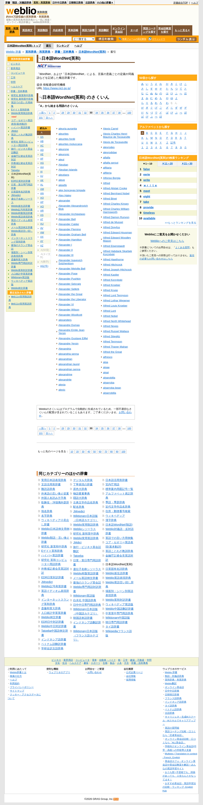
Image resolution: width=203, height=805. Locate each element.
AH (42, 167)
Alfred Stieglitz (111, 336)
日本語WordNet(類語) (118, 524)
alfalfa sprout (110, 162)
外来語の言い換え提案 (55, 493)
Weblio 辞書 (13, 51)
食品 (112, 663)
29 (68, 112)
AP (41, 202)
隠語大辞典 (80, 497)
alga (105, 362)
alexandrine (65, 374)
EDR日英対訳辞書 (52, 577)
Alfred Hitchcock (112, 264)
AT (41, 219)
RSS (116, 799)
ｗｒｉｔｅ (150, 185)
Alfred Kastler (111, 274)
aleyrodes (109, 147)
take (146, 201)
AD (42, 150)
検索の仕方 (16, 676)
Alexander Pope (68, 273)
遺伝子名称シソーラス (87, 569)
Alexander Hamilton (70, 239)
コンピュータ (18, 73)
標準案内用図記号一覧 (119, 489)
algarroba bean (112, 387)
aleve (61, 179)
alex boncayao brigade (71, 190)
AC (42, 145)
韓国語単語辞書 (83, 617)
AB (41, 141)
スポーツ (95, 663)
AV (41, 228)
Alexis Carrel (110, 128)
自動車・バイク (107, 660)
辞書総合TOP (180, 2)
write (146, 180)
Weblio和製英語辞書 (86, 573)
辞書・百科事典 (64, 51)
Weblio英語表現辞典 (118, 577)
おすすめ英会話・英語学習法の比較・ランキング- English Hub (179, 787)
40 (88, 451)
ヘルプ (194, 2)
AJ (41, 176)
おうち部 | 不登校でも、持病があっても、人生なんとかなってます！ (179, 776)
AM (42, 189)
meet (146, 191)
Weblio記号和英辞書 (54, 586)
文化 (57, 663)
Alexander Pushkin (69, 278)
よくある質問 (182, 247)
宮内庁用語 (112, 484)
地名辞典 (46, 511)
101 (41, 117)
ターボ (134, 30)
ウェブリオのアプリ (59, 672)
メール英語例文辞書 (85, 578)
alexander (64, 200)
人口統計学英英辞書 (53, 612)
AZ (41, 245)
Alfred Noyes (110, 326)
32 (85, 112)
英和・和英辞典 (42, 2)
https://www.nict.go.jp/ (57, 88)
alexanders (65, 319)
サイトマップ (17, 690)
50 (94, 451)
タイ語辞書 (112, 626)
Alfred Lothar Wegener (116, 300)
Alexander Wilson (68, 309)
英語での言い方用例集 (119, 538)
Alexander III (66, 255)
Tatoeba (78, 555)
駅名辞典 (78, 506)
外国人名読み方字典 (53, 497)
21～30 (187, 163)
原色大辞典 (80, 489)
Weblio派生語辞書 (116, 573)
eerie (146, 174)
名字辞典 (46, 515)
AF (41, 158)
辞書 (7, 2)
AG (42, 163)
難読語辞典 (48, 489)
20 (77, 451)
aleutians (63, 174)
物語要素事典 (81, 493)
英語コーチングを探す (149, 30)
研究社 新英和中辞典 (54, 546)
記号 (173, 142)
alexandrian (65, 358)
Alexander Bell (67, 219)
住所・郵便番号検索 (117, 511)
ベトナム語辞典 (173, 709)
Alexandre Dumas (69, 325)
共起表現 (58, 30)
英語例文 (27, 30)
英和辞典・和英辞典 (37, 51)
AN (42, 193)
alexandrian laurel (68, 364)
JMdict (77, 542)
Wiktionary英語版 (84, 595)
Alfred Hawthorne (113, 259)
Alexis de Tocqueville (115, 142)
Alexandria (64, 348)
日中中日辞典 (59, 2)
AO (42, 197)
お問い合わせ (94, 672)
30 (74, 112)
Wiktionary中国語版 (117, 617)
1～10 (147, 163)
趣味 (86, 663)
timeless (149, 212)
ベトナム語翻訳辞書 (53, 644)
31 (80, 112)
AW (42, 232)
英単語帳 (73, 30)
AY (41, 241)
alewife (62, 185)
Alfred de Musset (113, 222)
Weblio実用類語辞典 (86, 524)
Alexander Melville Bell (71, 268)
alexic (61, 389)
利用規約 (14, 683)
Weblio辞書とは (18, 672)
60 (100, 451)
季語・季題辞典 (115, 502)
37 (113, 112)
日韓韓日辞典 (76, 2)
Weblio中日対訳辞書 (54, 626)
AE (41, 154)
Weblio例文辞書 (51, 617)
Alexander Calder (68, 224)
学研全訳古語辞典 (52, 648)
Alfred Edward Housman (117, 232)
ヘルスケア (17, 86)
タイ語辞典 (171, 705)
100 (129, 112)
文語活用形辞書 (51, 484)
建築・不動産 (137, 660)
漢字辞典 (111, 520)
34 (96, 112)
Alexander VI (66, 304)
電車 (94, 660)
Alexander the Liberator (72, 299)
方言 (126, 663)
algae (106, 367)
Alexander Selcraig (69, 283)
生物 (105, 663)
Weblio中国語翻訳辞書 (119, 608)
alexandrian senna (69, 369)
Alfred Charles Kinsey (116, 203)
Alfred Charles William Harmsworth (116, 210)
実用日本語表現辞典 (53, 480)
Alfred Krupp (110, 290)
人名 (119, 663)
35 (102, 112)
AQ (42, 206)
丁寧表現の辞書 (83, 484)
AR (42, 210)
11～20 (167, 163)
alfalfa (106, 157)
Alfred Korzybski (112, 279)
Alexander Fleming (69, 229)
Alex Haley (64, 195)
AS (41, 215)
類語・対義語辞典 (21, 2)
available (149, 218)
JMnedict (47, 582)
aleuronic (63, 154)
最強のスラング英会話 (87, 582)
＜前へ (42, 112)
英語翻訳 (104, 30)
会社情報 (131, 676)
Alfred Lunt (109, 310)
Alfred (106, 183)
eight (146, 196)
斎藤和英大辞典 (51, 608)
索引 (48, 45)
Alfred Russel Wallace (116, 331)
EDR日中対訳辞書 (52, 621)
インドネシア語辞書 (53, 639)
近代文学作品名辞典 (117, 506)
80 (111, 451)
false (146, 169)
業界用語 (15, 68)
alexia (61, 384)
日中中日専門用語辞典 (87, 604)
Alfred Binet (110, 198)
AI (41, 171)
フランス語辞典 (173, 698)
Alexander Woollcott (70, 314)
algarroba (108, 382)
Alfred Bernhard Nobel (116, 193)
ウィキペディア (115, 515)
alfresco (107, 357)
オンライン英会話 (118, 30)
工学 (13, 77)
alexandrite (65, 379)
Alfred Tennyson (112, 341)
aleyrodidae (110, 152)
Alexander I (65, 244)
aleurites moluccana (70, 144)
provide (148, 207)
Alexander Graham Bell (72, 234)
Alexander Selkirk (68, 289)
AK (41, 180)
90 (117, 451)
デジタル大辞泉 (83, 480)
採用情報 (131, 679)
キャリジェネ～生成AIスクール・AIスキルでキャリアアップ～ (179, 720)
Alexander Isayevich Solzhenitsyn (70, 262)
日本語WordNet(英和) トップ (24, 45)
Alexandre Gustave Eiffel (73, 338)
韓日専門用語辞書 (116, 622)
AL (41, 184)
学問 (13, 82)
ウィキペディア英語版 (119, 604)
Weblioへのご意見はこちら (167, 240)
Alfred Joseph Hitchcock (117, 269)
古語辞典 (90, 2)
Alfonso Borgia (112, 177)
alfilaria (107, 167)
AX (41, 237)
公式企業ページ (134, 672)
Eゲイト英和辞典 (52, 550)
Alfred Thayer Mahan (115, 346)
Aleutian (63, 164)
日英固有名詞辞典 (116, 568)
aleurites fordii (66, 138)
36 (108, 112)
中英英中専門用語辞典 (119, 613)
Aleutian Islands (67, 169)
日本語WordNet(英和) (92, 51)
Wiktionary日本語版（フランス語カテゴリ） (85, 635)
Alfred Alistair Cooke (115, 188)
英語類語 (42, 30)
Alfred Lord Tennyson (115, 295)
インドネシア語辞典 (175, 702)
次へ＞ (49, 117)
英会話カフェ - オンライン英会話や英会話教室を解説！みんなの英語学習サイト (179, 765)
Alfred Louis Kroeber (115, 305)
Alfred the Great (112, 351)
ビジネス (15, 63)
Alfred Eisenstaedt (114, 245)
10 (72, 451)
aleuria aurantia (67, 128)
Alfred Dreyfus (111, 227)
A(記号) (44, 266)
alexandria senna (68, 353)
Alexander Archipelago (71, 214)
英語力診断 (88, 30)
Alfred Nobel (110, 315)
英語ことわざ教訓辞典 (119, 551)
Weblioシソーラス (84, 529)
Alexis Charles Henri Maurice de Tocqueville (116, 135)
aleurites (63, 133)
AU (42, 223)
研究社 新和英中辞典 (86, 533)
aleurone (63, 149)
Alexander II (65, 249)
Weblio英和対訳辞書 (118, 599)
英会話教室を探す (164, 30)
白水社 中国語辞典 (84, 600)
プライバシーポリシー (22, 687)
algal (106, 372)
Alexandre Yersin (68, 343)
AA (41, 137)
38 (119, 112)
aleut (61, 159)
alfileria (107, 172)
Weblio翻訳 (171, 683)
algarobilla (109, 377)
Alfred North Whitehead (117, 321)
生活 (64, 663)
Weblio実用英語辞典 (86, 538)
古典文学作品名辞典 (85, 502)
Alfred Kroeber (111, 285)
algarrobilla (109, 392)
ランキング (62, 45)
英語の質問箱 (172, 727)
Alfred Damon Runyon (116, 217)
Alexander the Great (70, 294)
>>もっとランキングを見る (180, 222)
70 (105, 451)
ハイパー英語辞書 (52, 555)
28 (62, 112)
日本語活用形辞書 (116, 480)
